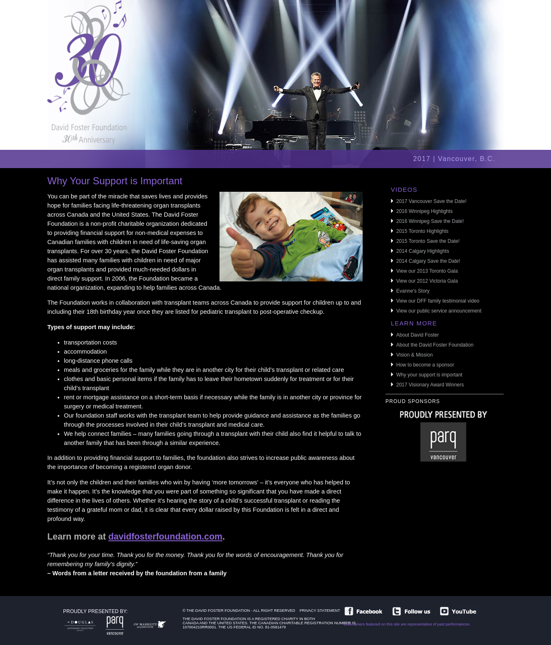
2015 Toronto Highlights (422, 231)
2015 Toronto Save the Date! (428, 241)
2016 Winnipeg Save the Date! (430, 221)
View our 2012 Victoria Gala (427, 281)
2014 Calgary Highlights (422, 251)
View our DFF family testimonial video (438, 301)
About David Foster (417, 335)
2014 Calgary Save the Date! (428, 261)
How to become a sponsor (425, 365)
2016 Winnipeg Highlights (424, 211)
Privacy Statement (320, 610)
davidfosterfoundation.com (165, 537)
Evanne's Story (412, 291)
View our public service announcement (438, 311)
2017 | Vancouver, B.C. (454, 158)
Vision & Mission (414, 355)
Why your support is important (429, 375)
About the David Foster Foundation (434, 345)
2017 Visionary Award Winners (430, 385)
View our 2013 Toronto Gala (427, 271)
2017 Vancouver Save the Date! (431, 201)
